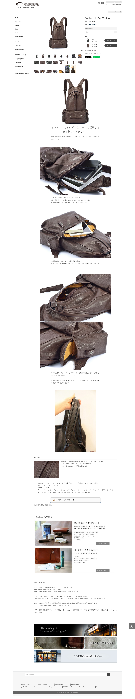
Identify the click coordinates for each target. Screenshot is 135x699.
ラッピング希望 (89, 28)
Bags (16, 29)
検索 (108, 674)
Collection (18, 45)
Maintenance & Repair (22, 73)
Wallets (17, 18)
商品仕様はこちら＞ (90, 50)
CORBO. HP (19, 66)
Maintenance (19, 36)
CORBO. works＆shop (22, 55)
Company (18, 62)
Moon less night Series (115, 12)
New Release (19, 42)
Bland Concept (19, 49)
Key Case (18, 22)
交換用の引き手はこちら (66, 500)
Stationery (18, 33)
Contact (17, 70)
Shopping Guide (20, 59)
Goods (17, 25)
